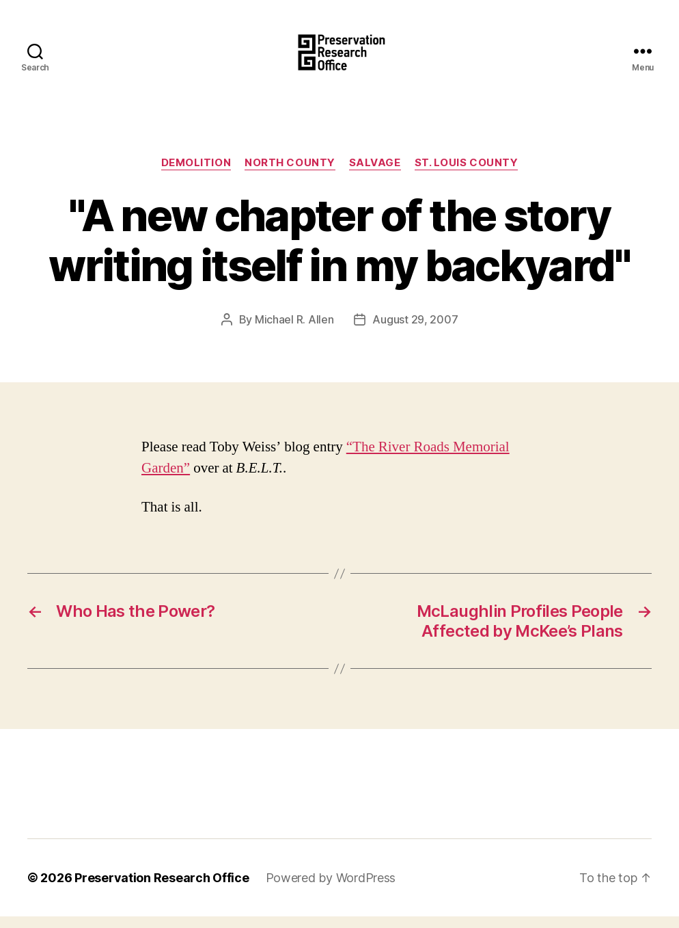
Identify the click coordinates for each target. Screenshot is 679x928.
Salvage (375, 174)
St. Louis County (466, 174)
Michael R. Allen (294, 331)
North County (290, 174)
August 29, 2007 (415, 331)
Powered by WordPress (331, 889)
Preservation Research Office (161, 889)
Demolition (196, 174)
